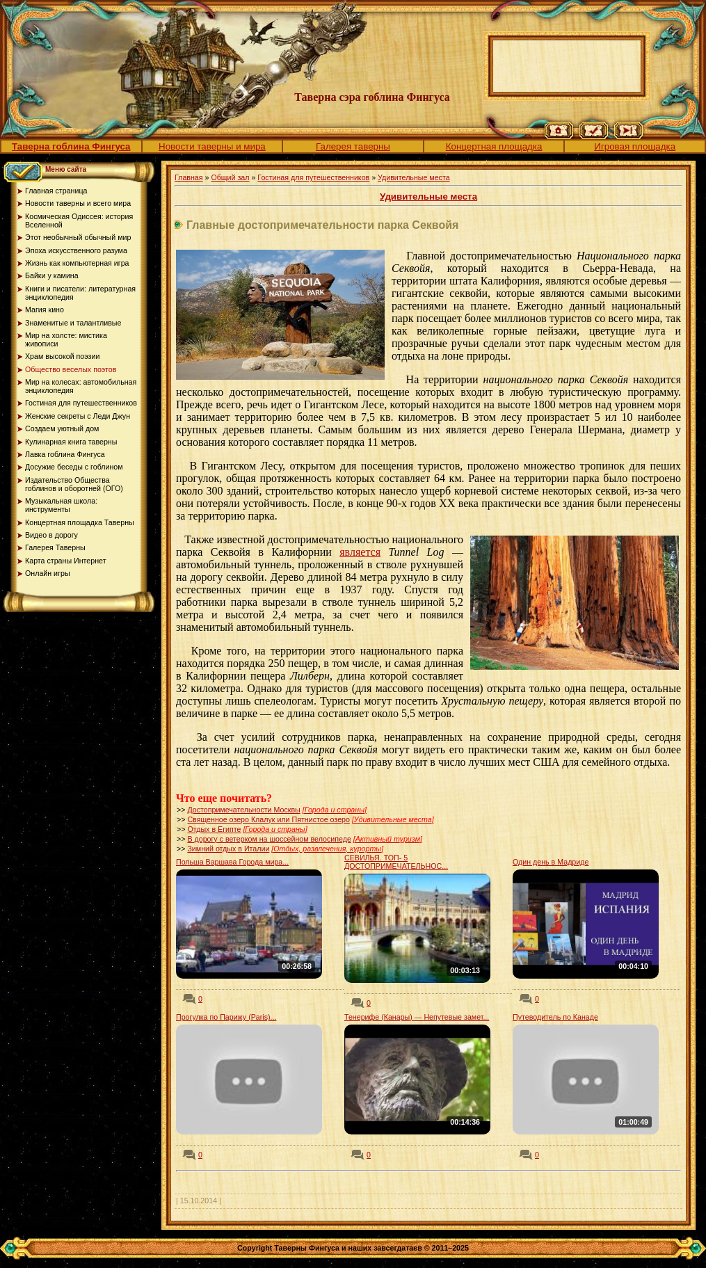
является (359, 552)
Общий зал (230, 177)
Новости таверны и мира (212, 146)
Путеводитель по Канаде (555, 1017)
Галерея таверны (353, 146)
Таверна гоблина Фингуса (71, 146)
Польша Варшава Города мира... (232, 862)
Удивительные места (414, 177)
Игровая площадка (634, 146)
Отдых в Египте (214, 829)
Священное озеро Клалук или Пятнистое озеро (268, 819)
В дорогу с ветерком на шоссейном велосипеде (269, 839)
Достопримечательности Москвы (243, 809)
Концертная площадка (494, 146)
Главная (189, 177)
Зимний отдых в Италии (228, 848)
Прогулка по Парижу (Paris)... (226, 1017)
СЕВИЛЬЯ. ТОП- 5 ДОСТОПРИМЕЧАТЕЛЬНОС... (396, 861)
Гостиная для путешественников (313, 177)
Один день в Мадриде (550, 862)
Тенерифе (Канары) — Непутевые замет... (416, 1017)
